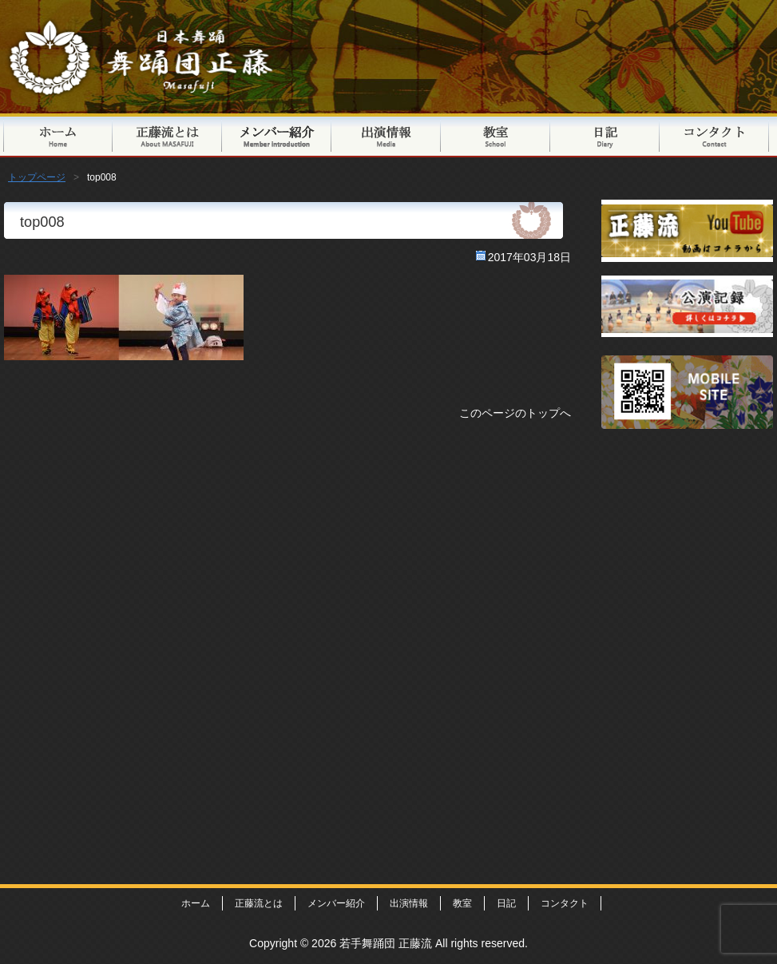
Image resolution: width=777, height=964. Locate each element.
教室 (495, 135)
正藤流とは (167, 135)
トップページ (58, 135)
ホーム (195, 903)
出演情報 (386, 135)
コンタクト (714, 135)
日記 (605, 135)
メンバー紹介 (276, 135)
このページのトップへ (515, 413)
